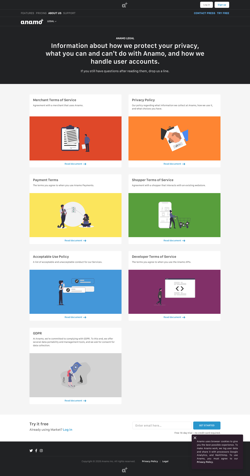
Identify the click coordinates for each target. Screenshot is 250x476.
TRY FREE (223, 13)
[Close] (195, 438)
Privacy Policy (150, 461)
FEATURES (27, 13)
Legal (165, 461)
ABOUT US (54, 13)
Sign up (222, 4)
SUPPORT (69, 13)
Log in (206, 4)
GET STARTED (206, 425)
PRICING (41, 13)
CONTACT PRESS (204, 13)
